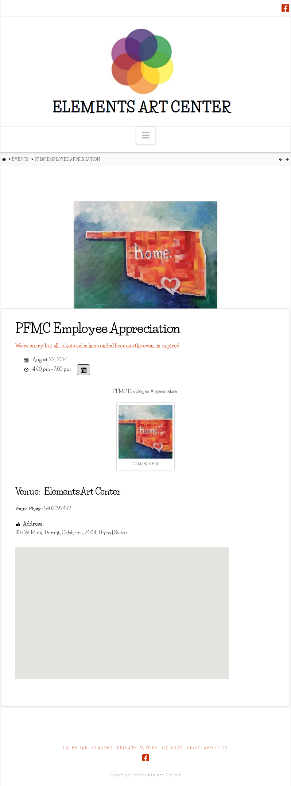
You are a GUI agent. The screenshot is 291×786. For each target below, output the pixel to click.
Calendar (75, 748)
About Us (216, 748)
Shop (193, 748)
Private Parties (137, 748)
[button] (145, 135)
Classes (102, 748)
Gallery (172, 748)
